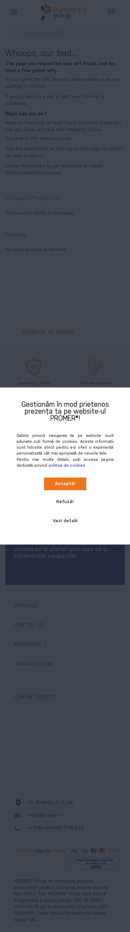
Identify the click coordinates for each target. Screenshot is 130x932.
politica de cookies (67, 465)
